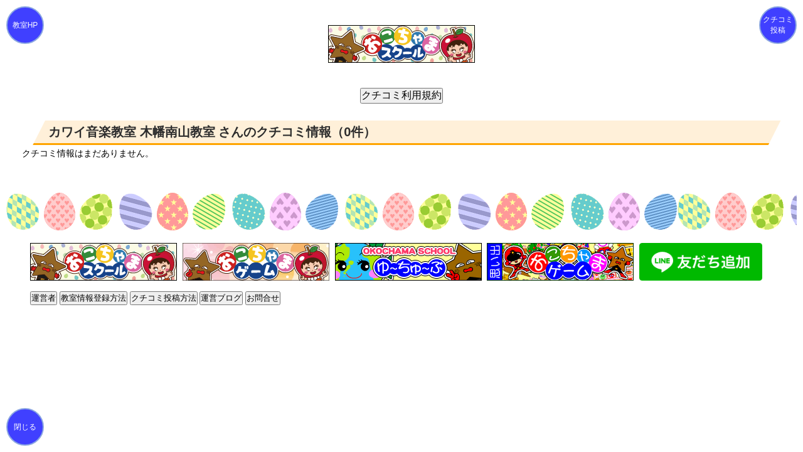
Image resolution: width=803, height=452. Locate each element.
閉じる (25, 426)
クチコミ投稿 (778, 25)
